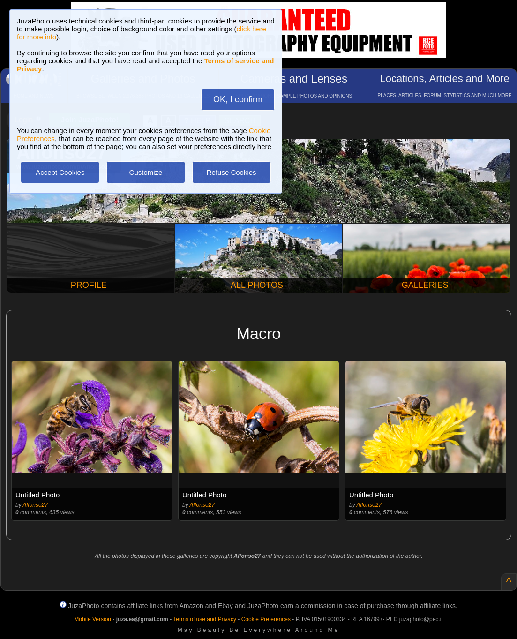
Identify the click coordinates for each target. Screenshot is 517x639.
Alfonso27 (35, 505)
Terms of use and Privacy (204, 619)
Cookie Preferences (266, 619)
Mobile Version (92, 619)
